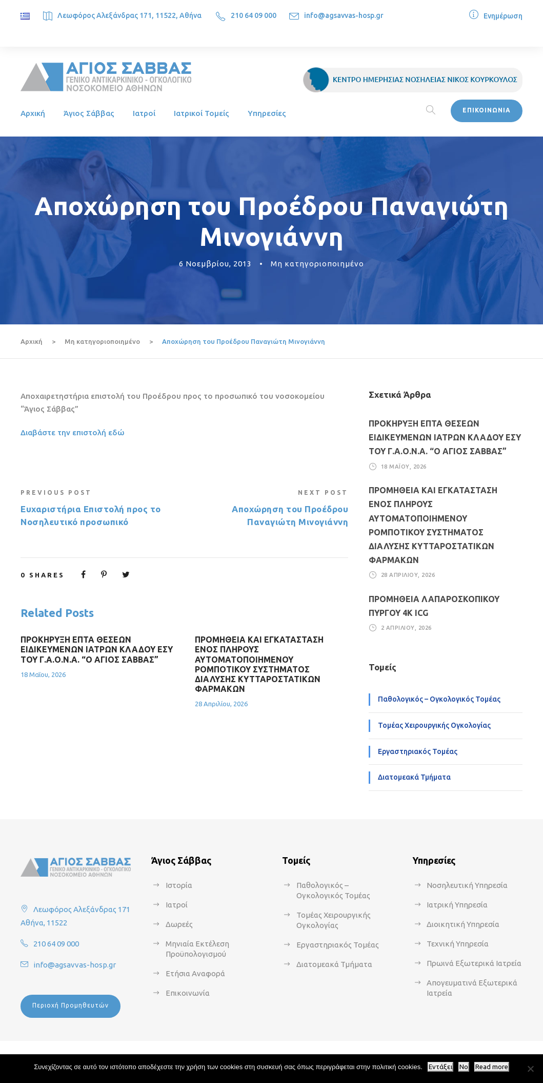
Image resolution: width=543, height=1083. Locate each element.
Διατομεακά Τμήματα (414, 777)
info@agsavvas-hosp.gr (344, 15)
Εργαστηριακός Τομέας (417, 751)
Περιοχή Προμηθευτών (70, 1005)
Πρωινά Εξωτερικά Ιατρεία (474, 963)
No (463, 1067)
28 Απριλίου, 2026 (221, 703)
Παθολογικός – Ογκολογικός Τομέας (439, 699)
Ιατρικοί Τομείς (201, 113)
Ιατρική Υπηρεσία (457, 904)
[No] (530, 1068)
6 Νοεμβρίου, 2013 (215, 263)
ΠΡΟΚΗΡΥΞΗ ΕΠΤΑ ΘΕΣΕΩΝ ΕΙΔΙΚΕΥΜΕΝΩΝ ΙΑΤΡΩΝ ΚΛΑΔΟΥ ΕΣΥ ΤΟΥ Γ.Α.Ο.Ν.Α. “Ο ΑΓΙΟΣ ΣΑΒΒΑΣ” (97, 649)
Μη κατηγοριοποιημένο (317, 263)
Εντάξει (440, 1067)
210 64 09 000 (253, 15)
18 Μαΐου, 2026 (43, 674)
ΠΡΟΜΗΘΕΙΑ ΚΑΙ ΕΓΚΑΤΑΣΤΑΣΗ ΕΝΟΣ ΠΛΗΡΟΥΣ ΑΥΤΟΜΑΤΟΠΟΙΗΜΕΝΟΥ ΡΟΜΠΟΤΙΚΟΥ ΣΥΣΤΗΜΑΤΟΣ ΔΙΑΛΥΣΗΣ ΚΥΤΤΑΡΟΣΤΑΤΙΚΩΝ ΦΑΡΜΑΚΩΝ (259, 664)
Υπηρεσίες (267, 113)
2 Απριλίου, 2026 (406, 628)
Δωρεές (179, 924)
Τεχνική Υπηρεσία (458, 943)
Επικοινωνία (188, 993)
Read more (491, 1067)
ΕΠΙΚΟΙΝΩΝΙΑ (486, 110)
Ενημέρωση (503, 16)
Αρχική (33, 113)
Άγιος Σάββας (89, 113)
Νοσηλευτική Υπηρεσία (467, 885)
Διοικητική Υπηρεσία (463, 924)
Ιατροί (144, 113)
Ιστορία (179, 885)
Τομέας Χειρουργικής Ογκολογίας (434, 725)
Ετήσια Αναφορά (195, 973)
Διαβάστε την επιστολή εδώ (73, 432)
